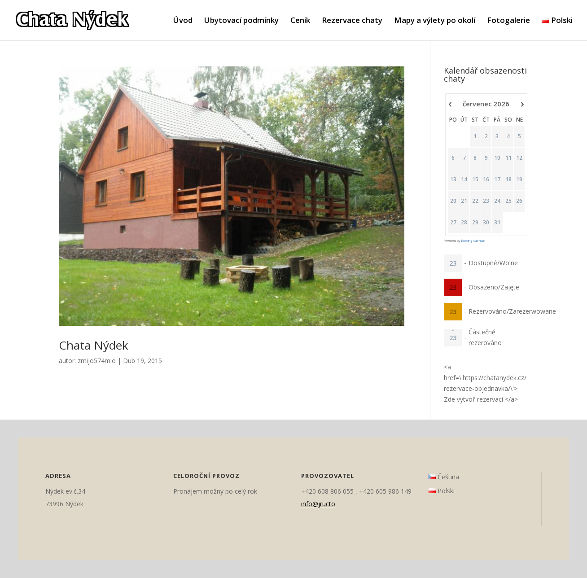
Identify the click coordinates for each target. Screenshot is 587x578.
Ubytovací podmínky (241, 21)
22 (475, 201)
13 (453, 179)
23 (486, 201)
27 (453, 222)
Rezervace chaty (352, 21)
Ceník (300, 21)
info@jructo (318, 503)
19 (519, 179)
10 (497, 158)
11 (508, 158)
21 (464, 201)
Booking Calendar (473, 241)
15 (475, 179)
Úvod (183, 21)
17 (497, 179)
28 (464, 222)
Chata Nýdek (93, 345)
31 (497, 222)
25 (508, 201)
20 (453, 201)
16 (486, 179)
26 (519, 201)
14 (464, 179)
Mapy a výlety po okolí (434, 21)
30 (486, 222)
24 (497, 201)
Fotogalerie (508, 21)
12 (519, 158)
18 (508, 179)
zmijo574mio (97, 360)
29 (475, 222)
